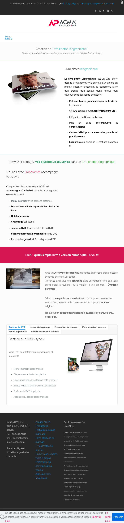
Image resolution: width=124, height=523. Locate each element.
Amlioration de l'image (66, 327)
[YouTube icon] (104, 10)
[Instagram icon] (112, 10)
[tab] (17, 327)
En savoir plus (108, 517)
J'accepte (118, 517)
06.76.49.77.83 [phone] (68, 3)
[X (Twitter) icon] (100, 10)
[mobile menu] (10, 36)
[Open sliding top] (120, 3)
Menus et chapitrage (40, 327)
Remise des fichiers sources (45, 331)
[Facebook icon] (96, 10)
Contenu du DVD (17, 327)
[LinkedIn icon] (108, 10)
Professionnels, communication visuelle (44, 466)
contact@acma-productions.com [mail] (97, 3)
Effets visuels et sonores (94, 327)
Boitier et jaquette (18, 331)
